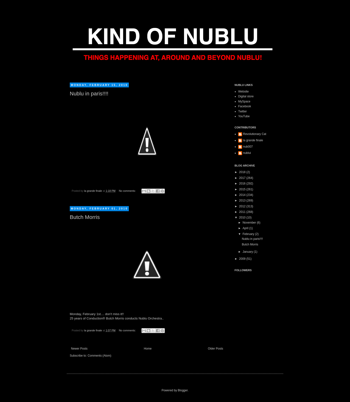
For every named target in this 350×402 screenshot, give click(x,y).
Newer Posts (79, 348)
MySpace (244, 101)
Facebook (244, 106)
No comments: (128, 190)
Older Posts (215, 348)
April (246, 228)
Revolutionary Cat (254, 134)
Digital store (246, 96)
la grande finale (253, 140)
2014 (242, 195)
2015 (242, 189)
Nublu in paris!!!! (89, 94)
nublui (247, 153)
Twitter (242, 111)
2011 (242, 212)
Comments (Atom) (99, 355)
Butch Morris (85, 217)
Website (243, 91)
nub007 (248, 146)
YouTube (244, 116)
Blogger (183, 390)
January (248, 251)
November (250, 222)
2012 (242, 206)
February (249, 234)
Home (148, 348)
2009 (242, 258)
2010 (242, 217)
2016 (242, 183)
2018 (242, 172)
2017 (242, 178)
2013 (242, 200)
